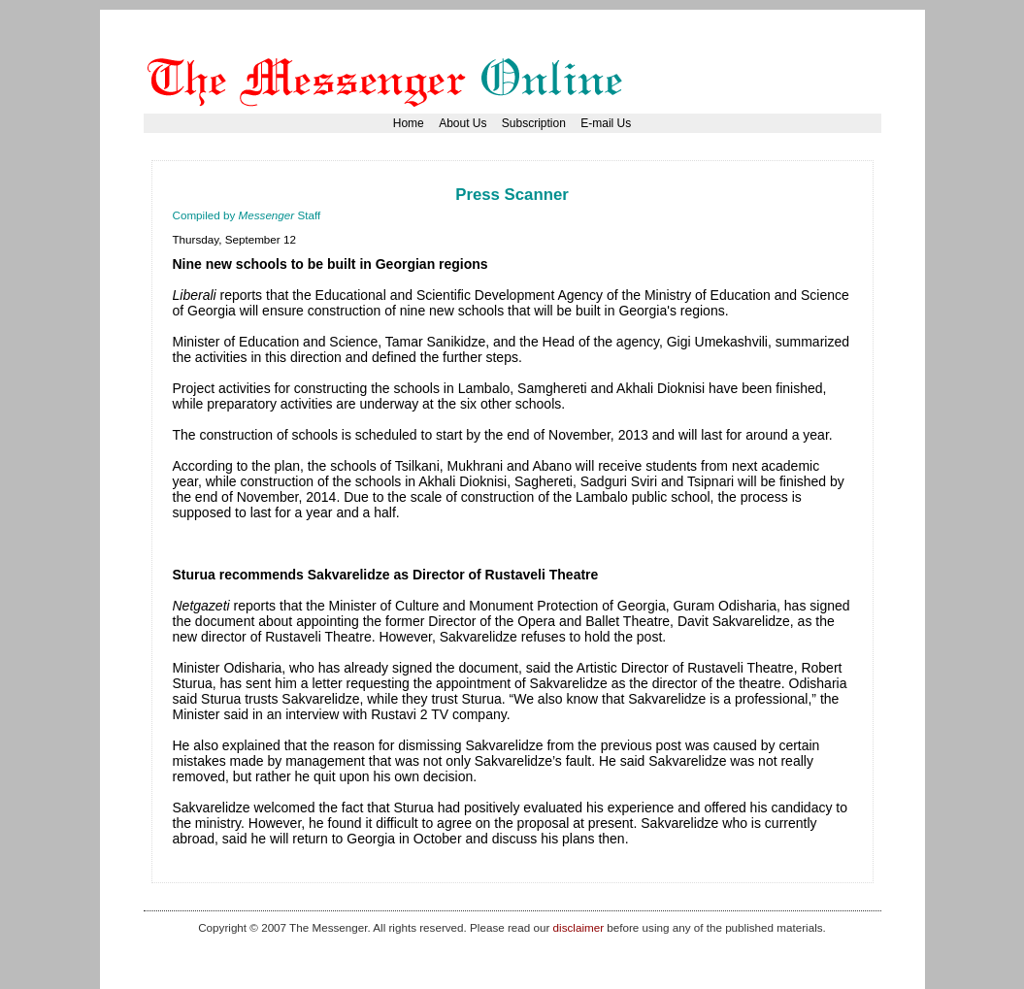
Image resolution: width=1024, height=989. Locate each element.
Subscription (534, 123)
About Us (462, 123)
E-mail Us (605, 123)
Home (408, 123)
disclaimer (578, 927)
